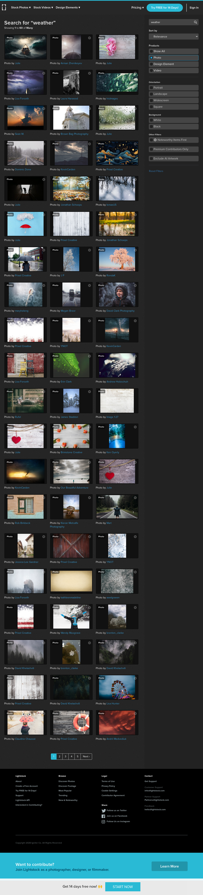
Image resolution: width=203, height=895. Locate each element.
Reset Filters (156, 171)
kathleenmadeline (71, 597)
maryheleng (21, 311)
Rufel (18, 417)
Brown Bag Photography (74, 134)
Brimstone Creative (71, 452)
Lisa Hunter (113, 703)
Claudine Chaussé (25, 739)
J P (62, 275)
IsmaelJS (111, 205)
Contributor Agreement (113, 795)
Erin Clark (66, 382)
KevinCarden (68, 169)
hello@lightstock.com (155, 809)
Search (195, 22)
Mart (109, 523)
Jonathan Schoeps (71, 205)
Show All (159, 51)
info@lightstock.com (155, 790)
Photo (157, 57)
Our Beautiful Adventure (74, 488)
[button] (21, 7)
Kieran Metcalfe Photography (64, 525)
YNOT (64, 346)
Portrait (158, 88)
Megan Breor (68, 311)
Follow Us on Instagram (118, 821)
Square (158, 107)
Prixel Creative (115, 169)
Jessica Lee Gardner (26, 562)
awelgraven (113, 597)
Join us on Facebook (117, 815)
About (19, 781)
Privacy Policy (108, 786)
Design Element (164, 64)
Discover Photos (67, 781)
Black (157, 126)
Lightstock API (23, 800)
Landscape (160, 94)
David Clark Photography (121, 311)
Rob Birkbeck (22, 523)
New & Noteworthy (68, 800)
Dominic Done (23, 169)
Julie (17, 63)
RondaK (111, 275)
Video (157, 70)
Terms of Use (108, 781)
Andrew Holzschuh (117, 382)
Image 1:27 (112, 417)
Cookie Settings (109, 790)
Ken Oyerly (113, 452)
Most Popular (65, 790)
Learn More (169, 866)
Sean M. (19, 134)
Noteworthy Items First (170, 140)
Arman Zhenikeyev (71, 63)
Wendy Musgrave (70, 633)
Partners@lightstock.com (157, 799)
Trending (63, 795)
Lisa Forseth (22, 99)
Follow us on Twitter (117, 810)
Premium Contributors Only (171, 149)
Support (19, 795)
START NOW (123, 886)
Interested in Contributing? (29, 804)
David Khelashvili (24, 668)
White (157, 120)
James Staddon (69, 417)
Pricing (137, 8)
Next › (86, 756)
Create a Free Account (27, 786)
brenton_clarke (115, 633)
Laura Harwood (69, 99)
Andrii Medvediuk (116, 739)
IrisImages (112, 99)
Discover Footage (67, 786)
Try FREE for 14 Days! (164, 7)
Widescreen (161, 100)
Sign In (194, 7)
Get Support (151, 781)
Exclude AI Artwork (166, 158)
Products (154, 46)
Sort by (153, 31)
